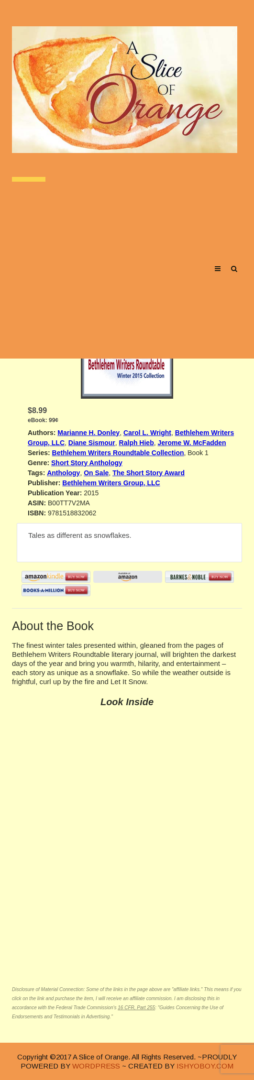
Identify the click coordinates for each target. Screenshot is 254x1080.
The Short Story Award (148, 473)
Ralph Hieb (136, 443)
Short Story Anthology (86, 463)
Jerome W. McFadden (192, 443)
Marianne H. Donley (88, 432)
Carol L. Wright (147, 432)
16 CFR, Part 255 (136, 1007)
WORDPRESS (96, 1066)
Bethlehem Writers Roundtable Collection (118, 453)
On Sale (96, 473)
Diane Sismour (91, 443)
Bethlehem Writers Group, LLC (111, 483)
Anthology (63, 473)
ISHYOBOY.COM (205, 1066)
